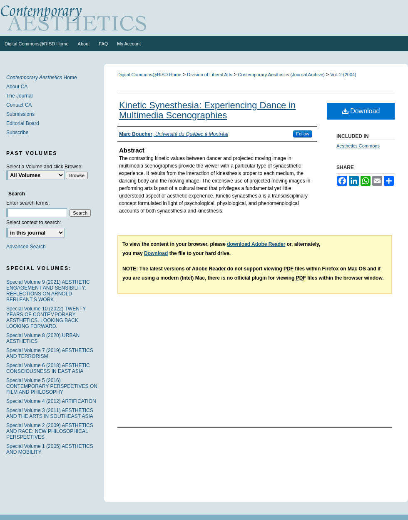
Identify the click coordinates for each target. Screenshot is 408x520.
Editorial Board (22, 123)
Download (361, 111)
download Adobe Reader (256, 244)
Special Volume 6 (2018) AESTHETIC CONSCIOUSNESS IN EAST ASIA (48, 368)
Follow (302, 133)
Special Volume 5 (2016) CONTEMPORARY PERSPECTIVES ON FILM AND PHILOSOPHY (51, 386)
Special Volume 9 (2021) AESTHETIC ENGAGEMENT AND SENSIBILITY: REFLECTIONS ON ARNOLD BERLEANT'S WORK (48, 290)
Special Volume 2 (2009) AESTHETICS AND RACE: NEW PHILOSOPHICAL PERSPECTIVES (49, 431)
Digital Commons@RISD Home (149, 74)
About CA (16, 87)
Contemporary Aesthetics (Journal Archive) (282, 74)
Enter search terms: (28, 203)
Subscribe (17, 132)
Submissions (20, 114)
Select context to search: (33, 222)
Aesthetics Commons (358, 145)
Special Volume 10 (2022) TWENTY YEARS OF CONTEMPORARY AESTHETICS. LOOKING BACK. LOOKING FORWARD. (46, 317)
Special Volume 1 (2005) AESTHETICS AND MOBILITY (49, 449)
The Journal (19, 96)
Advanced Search (26, 247)
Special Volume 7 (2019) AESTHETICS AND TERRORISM (49, 353)
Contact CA (19, 105)
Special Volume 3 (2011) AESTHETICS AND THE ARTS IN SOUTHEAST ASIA (49, 413)
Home (41, 77)
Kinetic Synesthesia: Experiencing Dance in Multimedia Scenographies (207, 110)
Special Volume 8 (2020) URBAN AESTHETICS (43, 338)
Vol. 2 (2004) (343, 74)
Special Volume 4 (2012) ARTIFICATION (51, 401)
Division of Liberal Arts (210, 74)
